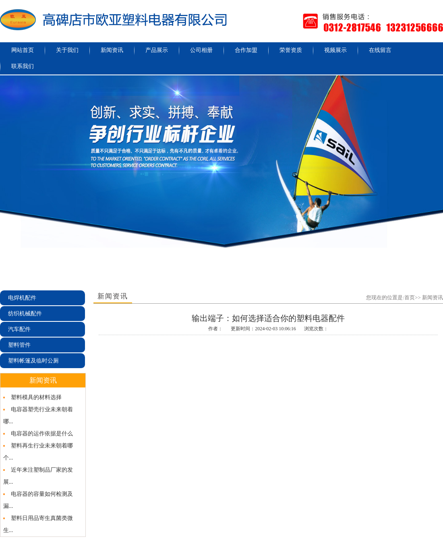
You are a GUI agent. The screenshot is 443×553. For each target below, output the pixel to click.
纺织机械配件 (25, 314)
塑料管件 (19, 345)
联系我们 (22, 66)
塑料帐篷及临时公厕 (33, 361)
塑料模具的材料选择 (36, 397)
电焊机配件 (22, 298)
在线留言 (380, 50)
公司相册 (201, 50)
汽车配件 (19, 329)
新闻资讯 (112, 50)
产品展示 (156, 50)
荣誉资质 (290, 50)
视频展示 (335, 50)
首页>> (412, 297)
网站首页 (22, 50)
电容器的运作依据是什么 (42, 434)
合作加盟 (246, 50)
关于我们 (67, 50)
